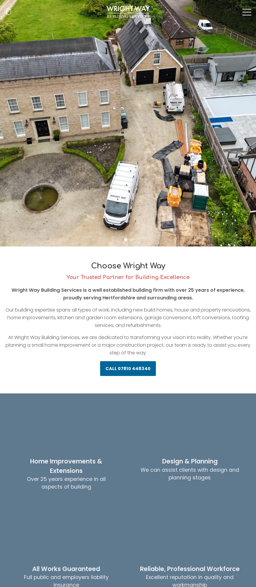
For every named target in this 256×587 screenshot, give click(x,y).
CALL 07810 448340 (128, 369)
